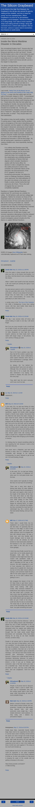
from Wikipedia (18, 252)
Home (17, 802)
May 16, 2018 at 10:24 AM (20, 618)
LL (6, 393)
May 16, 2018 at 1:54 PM (24, 701)
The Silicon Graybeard (17, 5)
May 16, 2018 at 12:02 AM (20, 316)
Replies (9, 344)
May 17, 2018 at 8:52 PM (21, 727)
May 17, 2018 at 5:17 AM (20, 520)
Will (6, 404)
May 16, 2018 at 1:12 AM (15, 393)
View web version (17, 805)
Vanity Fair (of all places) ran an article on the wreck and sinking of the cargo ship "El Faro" (17, 92)
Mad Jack (13, 701)
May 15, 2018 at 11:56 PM (20, 269)
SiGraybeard (14, 347)
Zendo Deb (8, 269)
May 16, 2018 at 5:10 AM (15, 404)
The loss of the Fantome (26, 302)
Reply (7, 310)
